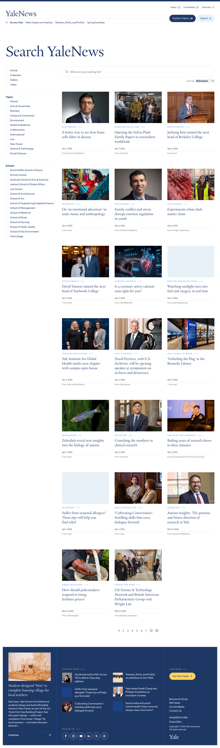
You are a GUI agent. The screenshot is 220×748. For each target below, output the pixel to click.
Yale (174, 737)
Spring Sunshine (96, 22)
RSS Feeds (174, 702)
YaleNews (21, 14)
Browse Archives (178, 699)
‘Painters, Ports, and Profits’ (70, 22)
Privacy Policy (175, 721)
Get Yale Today (182, 676)
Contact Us (175, 710)
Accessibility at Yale (178, 717)
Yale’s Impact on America (38, 22)
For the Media (176, 706)
